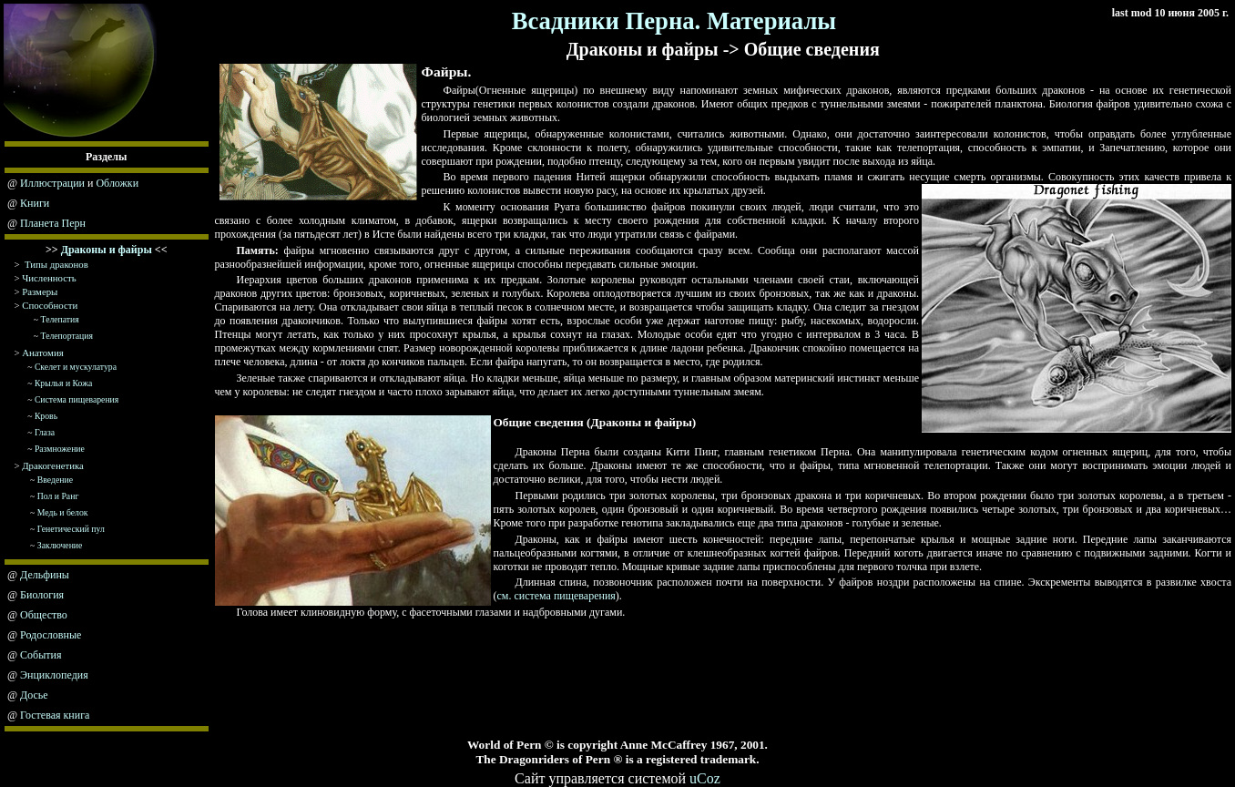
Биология (42, 594)
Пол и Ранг (58, 496)
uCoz (704, 778)
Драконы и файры (106, 249)
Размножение (60, 449)
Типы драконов (56, 264)
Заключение (60, 545)
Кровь (46, 416)
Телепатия (60, 319)
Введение (55, 480)
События (40, 655)
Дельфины (44, 574)
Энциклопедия (54, 675)
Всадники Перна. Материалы (674, 21)
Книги (34, 203)
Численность (49, 277)
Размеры (39, 291)
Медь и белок (62, 512)
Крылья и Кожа (63, 383)
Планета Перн (53, 223)
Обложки (117, 183)
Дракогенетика (53, 465)
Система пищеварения (76, 399)
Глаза (45, 432)
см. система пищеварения (556, 595)
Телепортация (67, 336)
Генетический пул (71, 529)
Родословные (50, 635)
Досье (34, 695)
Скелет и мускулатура (76, 367)
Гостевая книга (54, 715)
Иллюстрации (52, 183)
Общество (43, 614)
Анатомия (42, 352)
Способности (49, 305)
